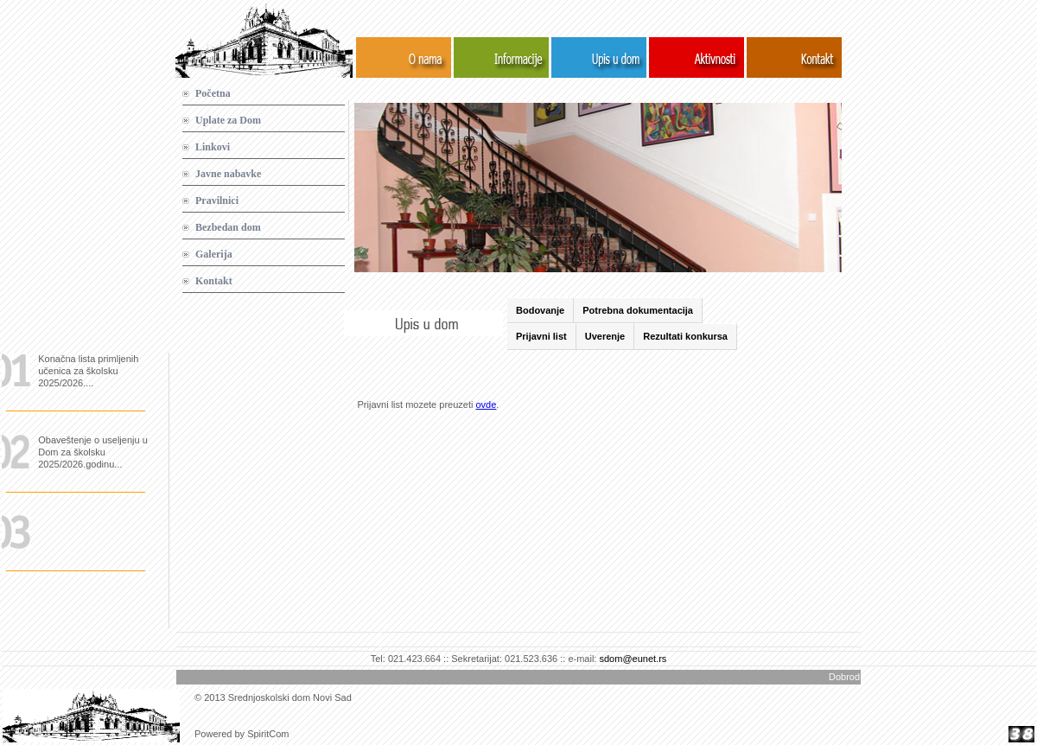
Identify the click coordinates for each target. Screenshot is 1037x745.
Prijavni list (541, 336)
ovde (485, 404)
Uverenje (605, 336)
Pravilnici (217, 200)
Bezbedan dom (228, 227)
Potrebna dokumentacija (637, 310)
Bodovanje (540, 310)
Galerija (213, 254)
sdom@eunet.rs (632, 658)
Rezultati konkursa (685, 336)
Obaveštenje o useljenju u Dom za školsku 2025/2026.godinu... (93, 452)
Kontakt (213, 281)
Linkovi (212, 147)
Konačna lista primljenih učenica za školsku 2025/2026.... (88, 370)
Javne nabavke (228, 174)
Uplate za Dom (228, 120)
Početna (213, 93)
